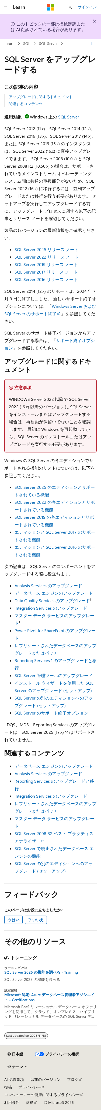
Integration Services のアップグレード (51, 608)
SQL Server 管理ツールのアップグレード (54, 675)
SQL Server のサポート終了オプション (51, 713)
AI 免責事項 (14, 1079)
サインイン (87, 6)
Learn (10, 43)
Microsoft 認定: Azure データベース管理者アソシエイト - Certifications (49, 997)
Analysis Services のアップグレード (48, 585)
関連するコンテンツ (26, 103)
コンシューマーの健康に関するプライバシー (42, 1094)
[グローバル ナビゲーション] (5, 7)
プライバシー (29, 1087)
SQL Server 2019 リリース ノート (46, 264)
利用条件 (11, 1102)
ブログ (72, 1079)
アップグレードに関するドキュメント (41, 96)
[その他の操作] (92, 43)
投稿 (8, 1087)
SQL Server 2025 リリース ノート (47, 249)
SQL (26, 43)
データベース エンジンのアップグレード (54, 593)
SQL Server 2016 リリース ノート (46, 279)
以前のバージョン (45, 1079)
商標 (29, 1102)
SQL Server (48, 43)
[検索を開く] (70, 7)
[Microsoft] (50, 7)
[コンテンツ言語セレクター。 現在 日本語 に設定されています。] (15, 1054)
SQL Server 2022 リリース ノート (47, 257)
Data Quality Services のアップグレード (52, 600)
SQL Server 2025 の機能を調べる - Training (41, 972)
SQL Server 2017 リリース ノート (46, 272)
